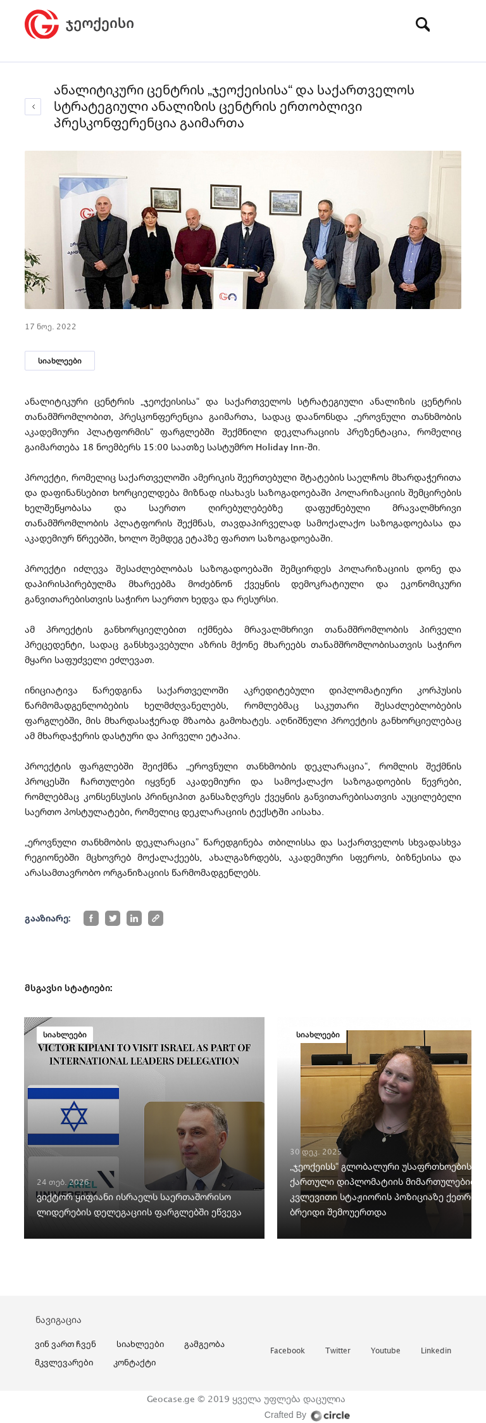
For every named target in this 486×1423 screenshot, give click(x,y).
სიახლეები (60, 360)
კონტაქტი (134, 1362)
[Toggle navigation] (451, 24)
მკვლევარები (64, 1362)
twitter (338, 1351)
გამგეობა (204, 1344)
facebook (287, 1351)
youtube (386, 1351)
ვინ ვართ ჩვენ (65, 1344)
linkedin (436, 1351)
